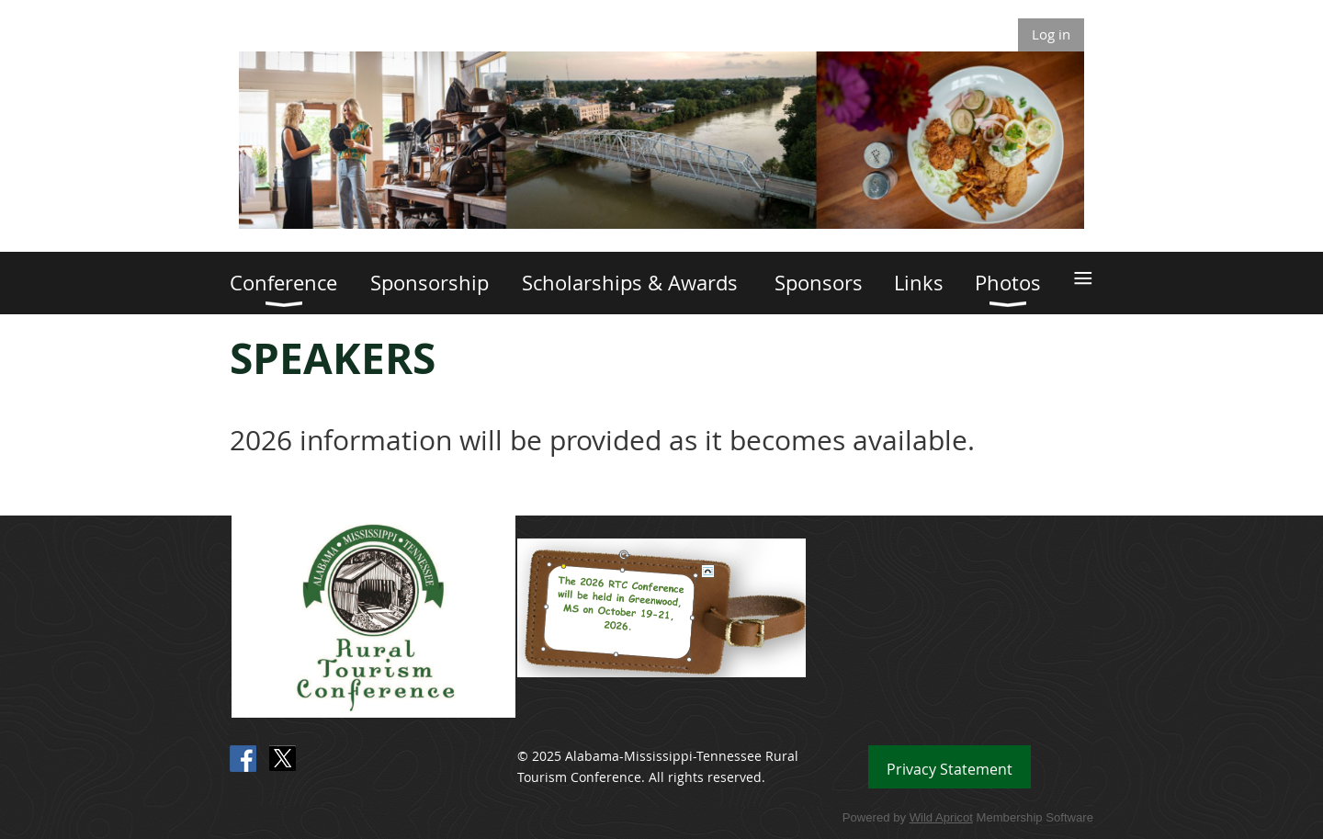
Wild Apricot (941, 817)
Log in (1051, 34)
